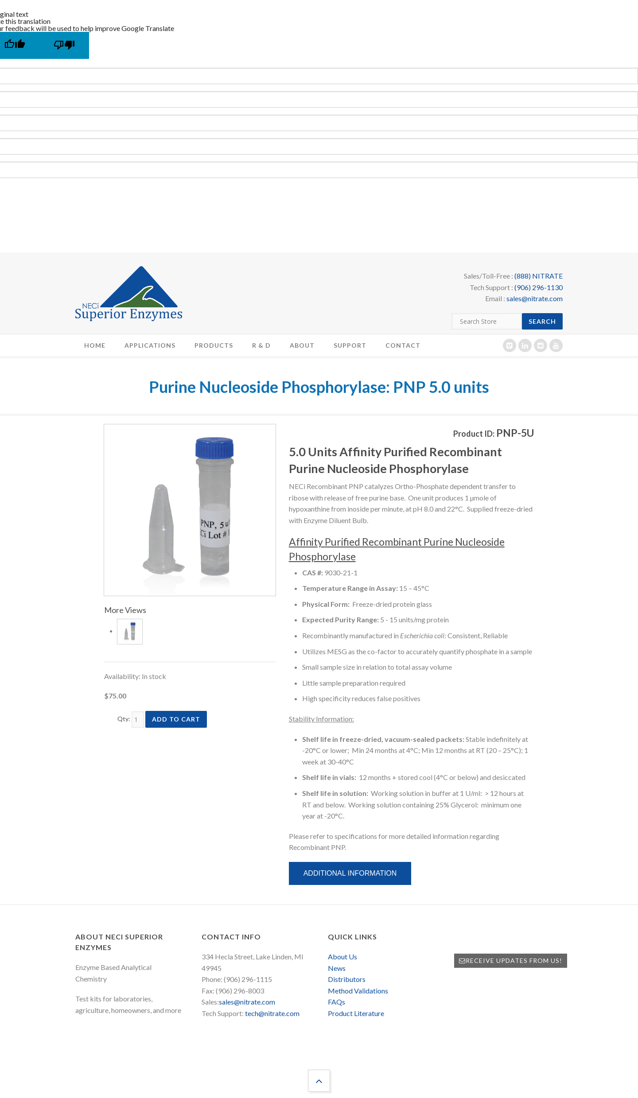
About (302, 345)
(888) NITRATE (538, 276)
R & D (261, 345)
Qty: (123, 718)
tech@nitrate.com (272, 1013)
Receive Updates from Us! (510, 960)
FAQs (336, 1001)
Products (214, 345)
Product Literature (356, 1013)
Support (350, 345)
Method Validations (358, 990)
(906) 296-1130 (538, 287)
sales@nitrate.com (534, 298)
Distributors (347, 979)
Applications (149, 345)
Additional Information (350, 873)
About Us (342, 956)
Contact (402, 345)
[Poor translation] (64, 45)
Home (94, 345)
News (337, 968)
